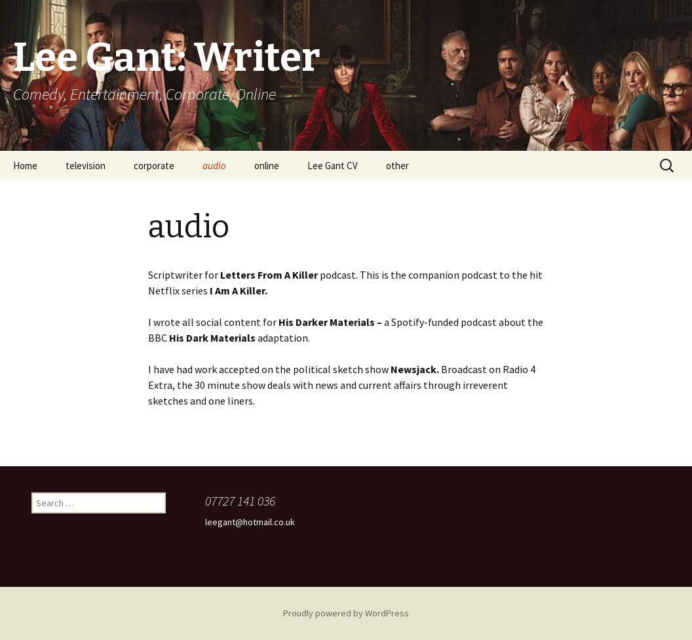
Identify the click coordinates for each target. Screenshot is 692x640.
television (86, 165)
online (266, 165)
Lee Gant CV (332, 165)
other (397, 165)
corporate (154, 165)
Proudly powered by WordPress (346, 613)
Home (25, 165)
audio (214, 165)
